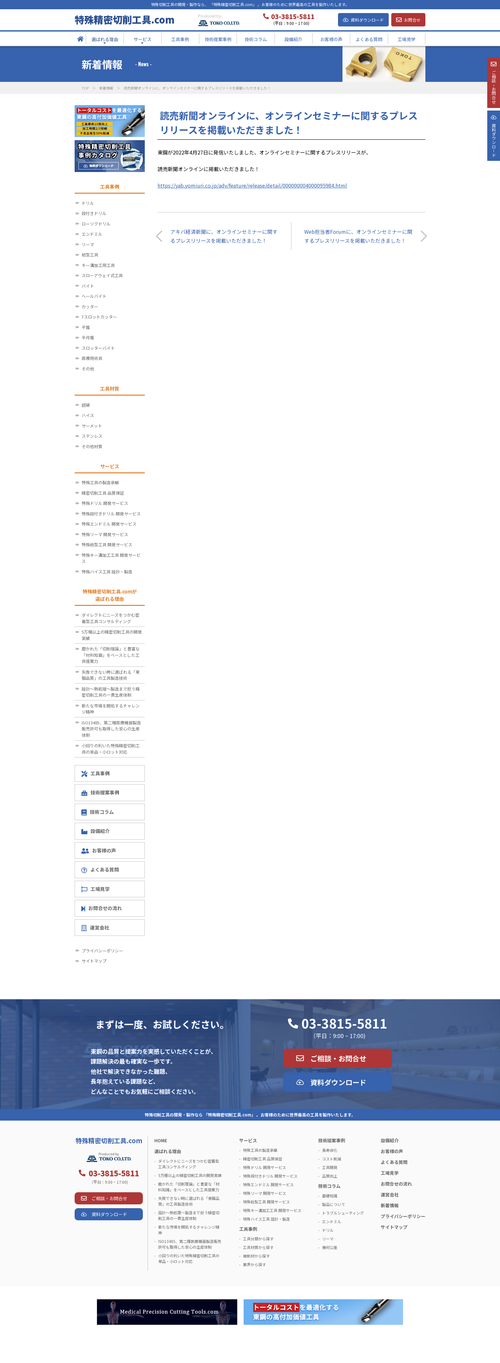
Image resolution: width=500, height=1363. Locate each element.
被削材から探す (256, 1256)
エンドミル (92, 234)
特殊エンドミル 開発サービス (109, 524)
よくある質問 (100, 869)
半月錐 (88, 337)
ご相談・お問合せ (338, 1058)
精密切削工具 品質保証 (103, 493)
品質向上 (329, 1176)
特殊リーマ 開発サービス (105, 534)
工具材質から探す (258, 1247)
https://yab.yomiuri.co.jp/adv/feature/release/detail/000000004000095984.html (252, 185)
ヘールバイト (94, 296)
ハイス (88, 415)
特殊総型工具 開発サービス (107, 545)
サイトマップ (94, 961)
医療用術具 (92, 358)
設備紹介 (95, 831)
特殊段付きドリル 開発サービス (111, 514)
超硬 (86, 405)
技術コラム (97, 811)
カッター (90, 307)
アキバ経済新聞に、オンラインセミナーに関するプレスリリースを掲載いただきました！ (223, 236)
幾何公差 (329, 1247)
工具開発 (329, 1167)
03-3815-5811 (344, 1023)
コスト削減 (331, 1158)
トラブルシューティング (343, 1213)
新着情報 (106, 87)
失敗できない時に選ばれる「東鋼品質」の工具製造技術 (111, 675)
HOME (160, 1140)
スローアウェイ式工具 (102, 275)
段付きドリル (94, 213)
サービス (248, 1140)
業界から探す (254, 1264)
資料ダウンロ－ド (493, 162)
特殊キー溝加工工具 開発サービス (111, 558)
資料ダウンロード (367, 20)
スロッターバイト (98, 348)
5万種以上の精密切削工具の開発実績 (112, 635)
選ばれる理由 (167, 1151)
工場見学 (95, 889)
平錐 (86, 327)
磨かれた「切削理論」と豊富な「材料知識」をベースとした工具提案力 (111, 655)
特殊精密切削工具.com (124, 19)
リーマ (88, 244)
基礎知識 (329, 1195)
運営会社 (95, 927)
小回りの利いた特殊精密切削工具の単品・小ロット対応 (111, 748)
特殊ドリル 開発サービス (105, 503)
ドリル (88, 203)
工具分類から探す (258, 1238)
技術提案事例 (100, 792)
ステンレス (92, 436)
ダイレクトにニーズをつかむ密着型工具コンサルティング (110, 618)
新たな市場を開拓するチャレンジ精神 (111, 709)
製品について (333, 1204)
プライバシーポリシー (102, 951)
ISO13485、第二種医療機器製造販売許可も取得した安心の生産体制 (111, 729)
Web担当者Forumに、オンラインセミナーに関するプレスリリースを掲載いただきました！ (358, 236)
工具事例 (95, 773)
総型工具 (90, 255)
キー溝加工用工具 (98, 265)
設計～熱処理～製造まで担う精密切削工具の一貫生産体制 (111, 692)
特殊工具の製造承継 (100, 482)
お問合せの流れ (101, 908)
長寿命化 (329, 1150)
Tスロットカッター (99, 317)
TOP (85, 87)
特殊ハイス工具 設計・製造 (107, 572)
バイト (88, 286)
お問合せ (412, 20)
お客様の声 (98, 850)
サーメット (92, 426)
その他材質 (92, 446)
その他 (88, 369)
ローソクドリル (96, 224)
